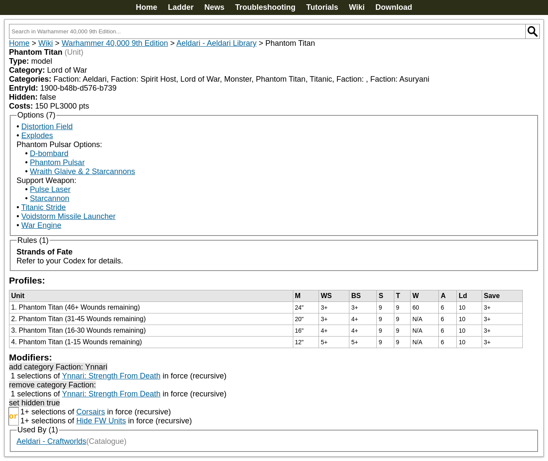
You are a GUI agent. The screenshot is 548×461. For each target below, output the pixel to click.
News (214, 7)
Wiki (357, 7)
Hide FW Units (101, 421)
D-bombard (49, 153)
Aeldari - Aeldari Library (216, 43)
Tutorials (322, 7)
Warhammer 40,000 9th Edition (115, 43)
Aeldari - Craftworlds (51, 441)
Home (146, 7)
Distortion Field (47, 126)
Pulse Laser (50, 189)
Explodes (37, 135)
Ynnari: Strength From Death (111, 376)
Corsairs (90, 412)
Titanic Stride (43, 207)
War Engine (41, 225)
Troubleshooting (265, 7)
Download (393, 7)
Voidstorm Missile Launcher (68, 216)
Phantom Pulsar (57, 162)
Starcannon (49, 198)
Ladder (181, 7)
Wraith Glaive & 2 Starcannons (82, 171)
